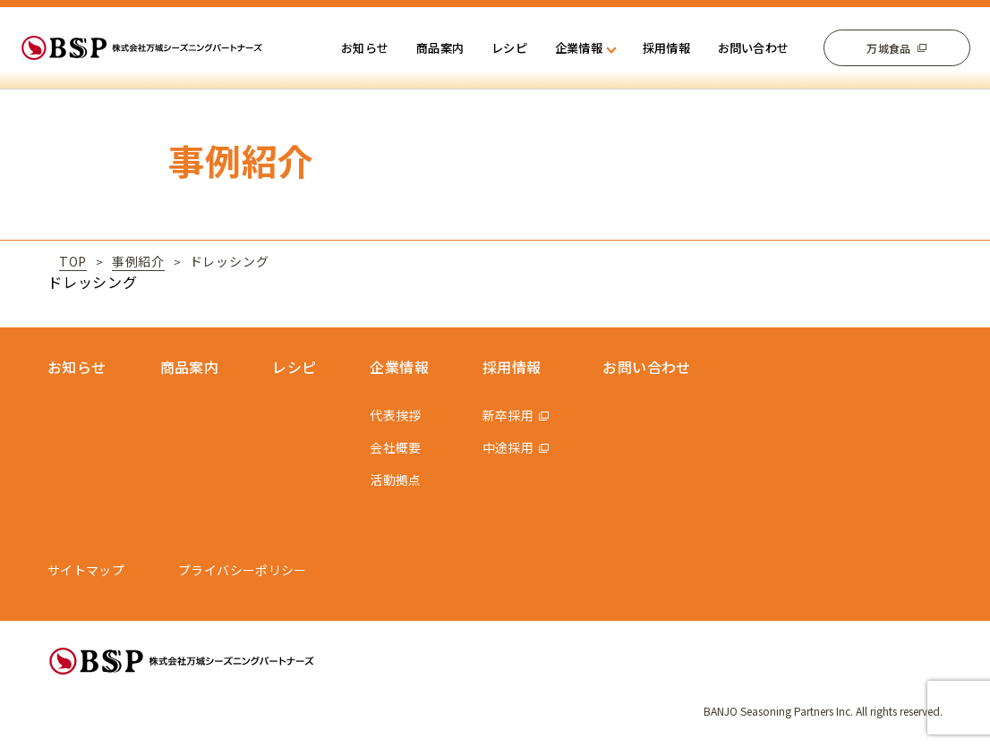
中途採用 (507, 447)
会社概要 (395, 447)
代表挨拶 (395, 415)
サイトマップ (85, 570)
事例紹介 (138, 261)
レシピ (509, 47)
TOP (73, 261)
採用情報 (666, 47)
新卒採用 (507, 415)
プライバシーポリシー (242, 570)
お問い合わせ (753, 47)
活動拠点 (395, 479)
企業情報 (399, 367)
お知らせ (364, 47)
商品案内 (440, 47)
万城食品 (888, 47)
